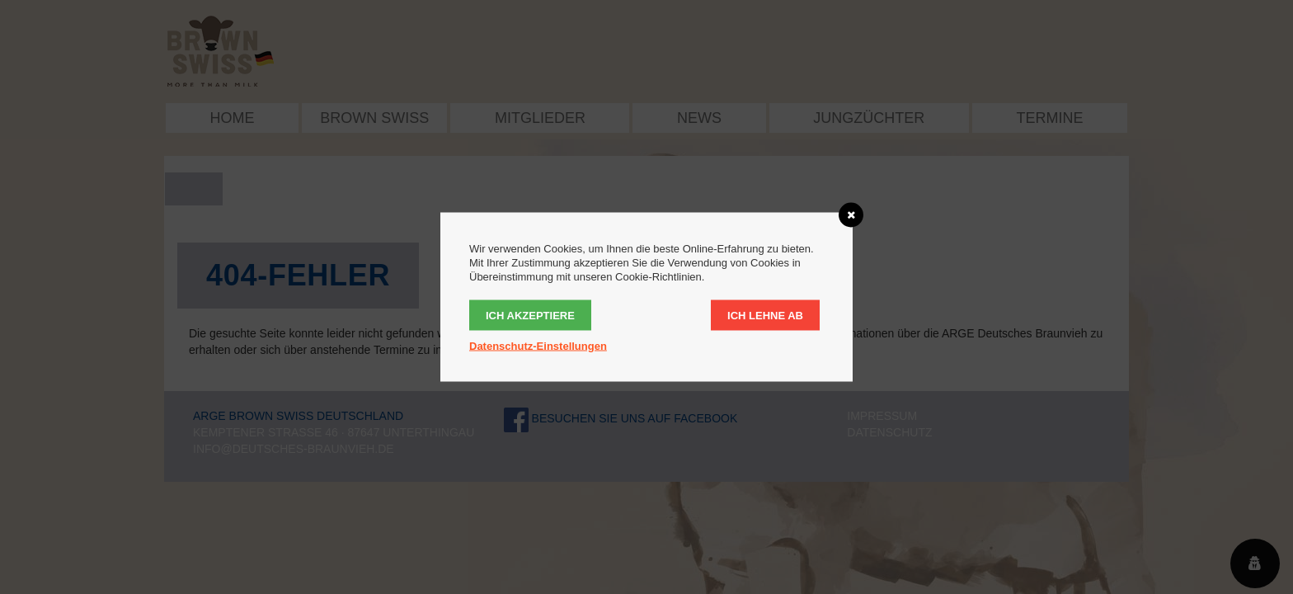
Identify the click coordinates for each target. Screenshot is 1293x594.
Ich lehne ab (765, 315)
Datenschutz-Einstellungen (538, 346)
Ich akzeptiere (530, 315)
